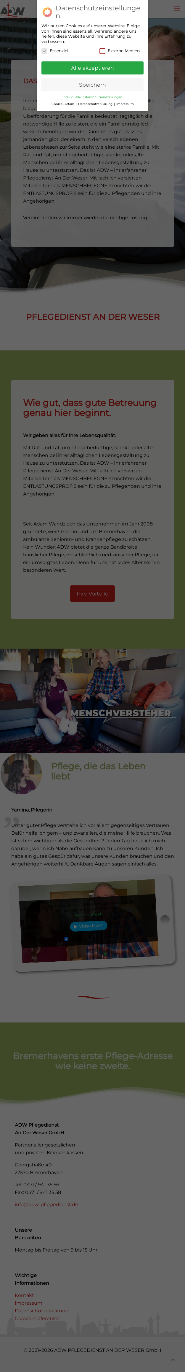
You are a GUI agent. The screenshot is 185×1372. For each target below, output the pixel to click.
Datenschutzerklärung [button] (95, 99)
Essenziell (55, 47)
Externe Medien (119, 47)
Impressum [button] (125, 99)
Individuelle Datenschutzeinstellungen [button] (92, 93)
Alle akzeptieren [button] (92, 63)
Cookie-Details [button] (63, 99)
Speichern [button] (92, 80)
